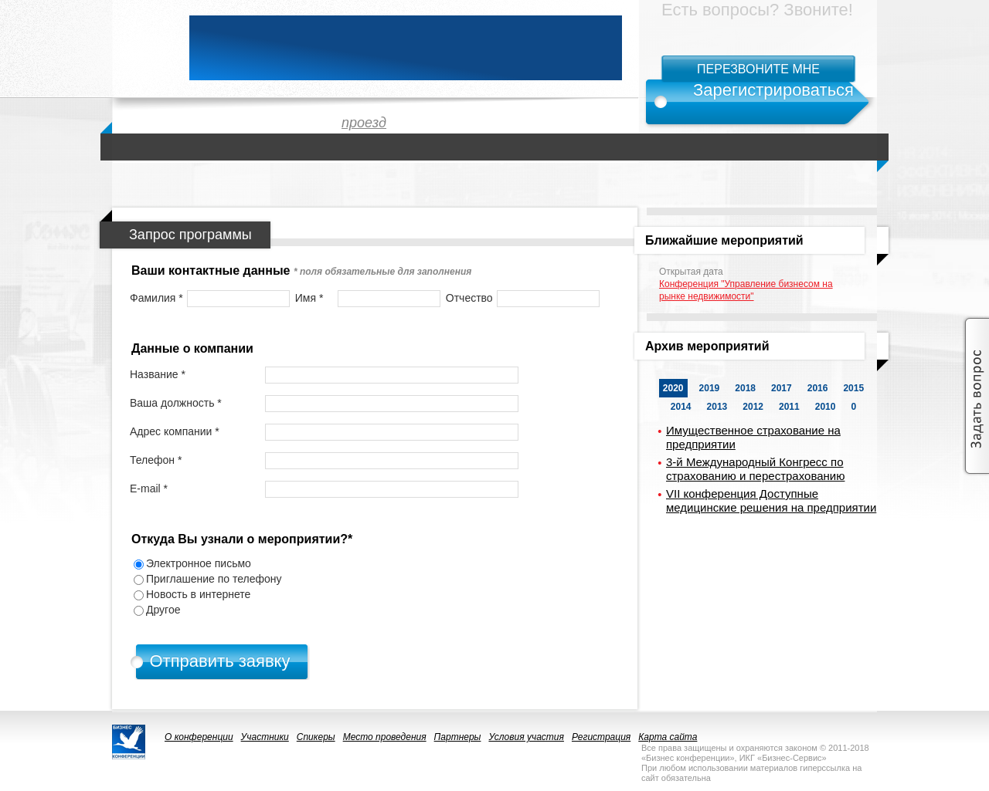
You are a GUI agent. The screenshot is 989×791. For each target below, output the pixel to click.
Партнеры (457, 737)
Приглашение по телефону (214, 579)
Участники (265, 737)
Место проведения (385, 737)
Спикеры (316, 737)
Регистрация (601, 737)
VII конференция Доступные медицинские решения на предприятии (771, 500)
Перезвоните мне (758, 69)
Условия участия (526, 737)
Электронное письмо (198, 563)
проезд (364, 122)
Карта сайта (667, 737)
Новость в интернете (198, 594)
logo (143, 47)
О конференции (199, 737)
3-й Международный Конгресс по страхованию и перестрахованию (755, 468)
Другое (163, 609)
